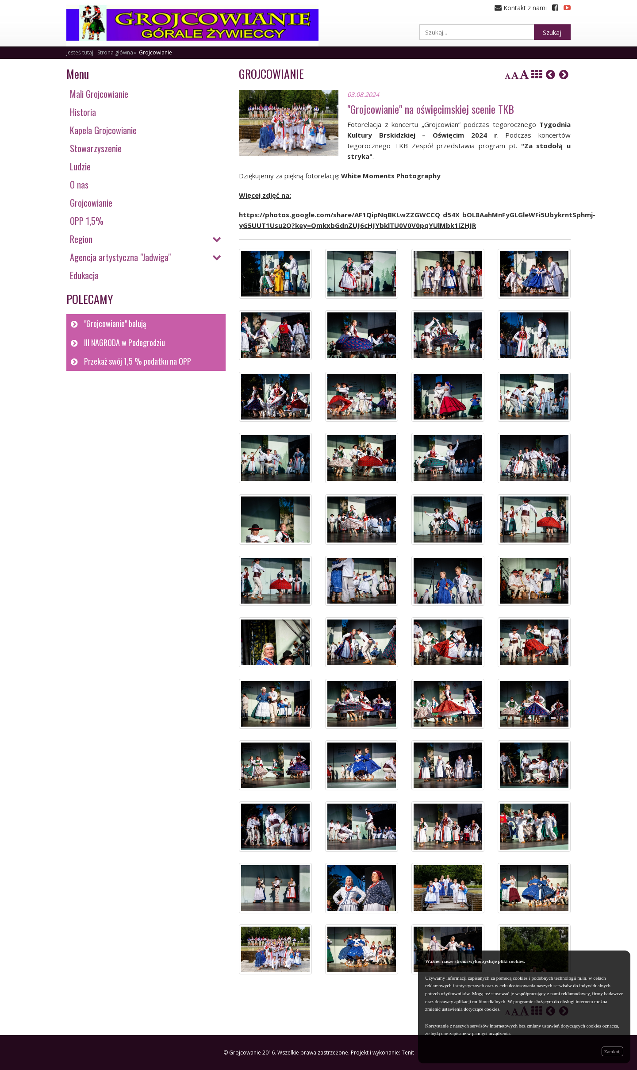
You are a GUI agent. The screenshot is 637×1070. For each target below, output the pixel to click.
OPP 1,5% (87, 220)
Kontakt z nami (521, 8)
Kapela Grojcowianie (103, 130)
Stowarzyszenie (96, 148)
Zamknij (612, 1051)
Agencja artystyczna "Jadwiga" (120, 257)
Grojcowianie (155, 52)
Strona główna (115, 52)
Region (81, 239)
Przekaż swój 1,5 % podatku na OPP (137, 361)
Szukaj (552, 32)
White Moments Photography (391, 175)
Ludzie (80, 166)
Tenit (408, 1052)
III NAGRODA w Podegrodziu (124, 342)
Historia (83, 112)
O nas (79, 184)
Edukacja (84, 275)
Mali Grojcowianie (99, 93)
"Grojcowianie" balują (115, 323)
